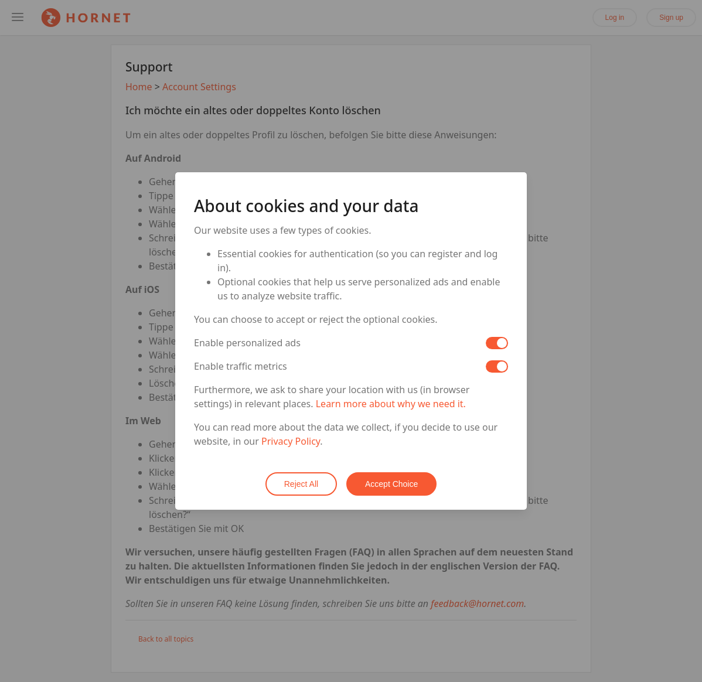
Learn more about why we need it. (391, 404)
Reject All (301, 484)
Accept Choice (391, 484)
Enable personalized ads (247, 343)
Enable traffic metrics (240, 366)
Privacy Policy (290, 441)
